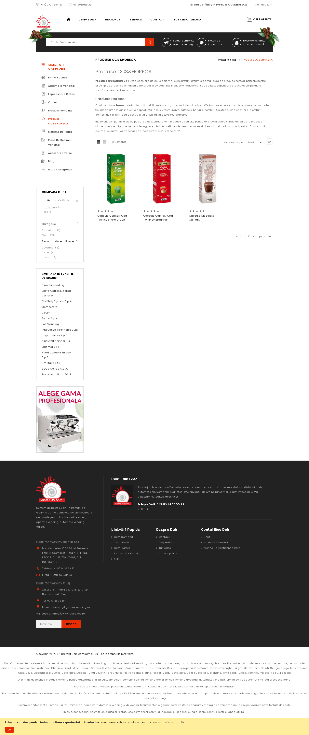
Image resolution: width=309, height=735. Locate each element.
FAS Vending (50, 324)
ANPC (117, 559)
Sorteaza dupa (233, 142)
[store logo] (43, 22)
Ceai (49, 235)
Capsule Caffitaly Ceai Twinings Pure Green (112, 218)
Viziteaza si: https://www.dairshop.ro (60, 613)
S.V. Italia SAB (51, 363)
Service (136, 19)
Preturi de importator (215, 42)
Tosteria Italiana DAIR (56, 374)
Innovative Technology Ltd (60, 330)
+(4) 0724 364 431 (52, 4)
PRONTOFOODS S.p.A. (56, 341)
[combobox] (100, 42)
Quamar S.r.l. (51, 347)
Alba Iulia (57, 668)
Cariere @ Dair (168, 553)
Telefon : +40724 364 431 (58, 568)
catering (51, 247)
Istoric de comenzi (216, 542)
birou (49, 252)
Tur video (165, 548)
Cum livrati (121, 542)
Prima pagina (70, 19)
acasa (50, 257)
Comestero (50, 307)
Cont (207, 537)
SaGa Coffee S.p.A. (55, 369)
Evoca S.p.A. (50, 318)
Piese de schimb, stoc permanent (254, 42)
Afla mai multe (175, 722)
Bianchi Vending (53, 285)
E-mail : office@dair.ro (57, 575)
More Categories (60, 169)
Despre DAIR (88, 19)
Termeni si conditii (126, 553)
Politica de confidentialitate (222, 548)
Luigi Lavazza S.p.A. (55, 335)
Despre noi (165, 542)
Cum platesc (122, 548)
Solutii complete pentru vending (183, 42)
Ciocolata (52, 230)
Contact (157, 19)
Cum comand (123, 537)
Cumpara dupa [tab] (54, 192)
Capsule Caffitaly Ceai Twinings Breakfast (158, 218)
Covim (46, 313)
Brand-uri (113, 19)
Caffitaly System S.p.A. (57, 301)
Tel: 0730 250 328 (53, 600)
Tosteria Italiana (187, 19)
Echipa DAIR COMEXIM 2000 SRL (162, 504)
